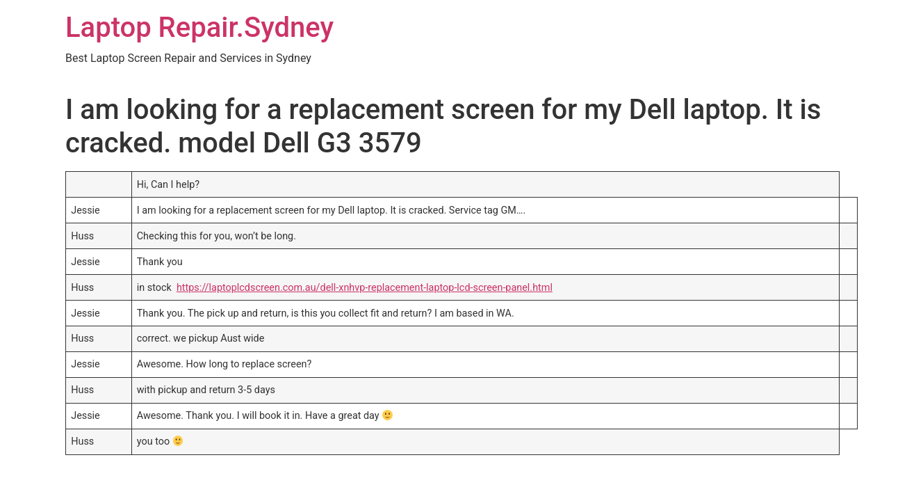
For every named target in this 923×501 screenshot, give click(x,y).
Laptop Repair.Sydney (199, 27)
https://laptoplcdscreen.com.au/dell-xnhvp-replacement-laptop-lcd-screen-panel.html (365, 288)
